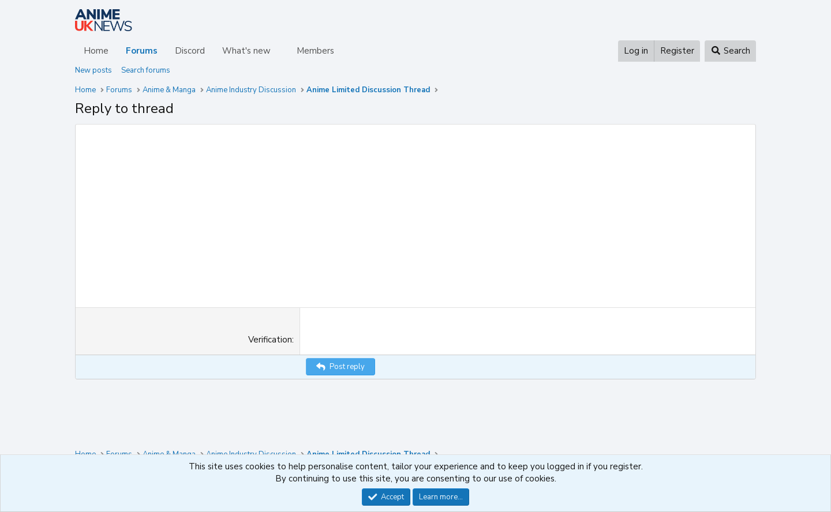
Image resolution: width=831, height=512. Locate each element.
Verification (270, 339)
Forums (142, 51)
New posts (93, 70)
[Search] (730, 51)
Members (315, 51)
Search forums (145, 70)
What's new (246, 51)
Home (96, 51)
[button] (280, 51)
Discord (190, 51)
